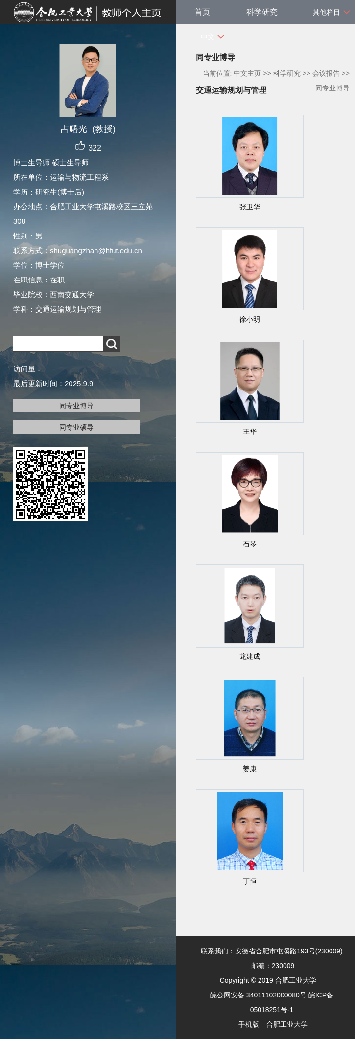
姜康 (250, 769)
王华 (250, 431)
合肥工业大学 (287, 1024)
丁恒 (250, 881)
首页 (202, 12)
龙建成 (249, 656)
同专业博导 (76, 406)
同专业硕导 (76, 427)
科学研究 (262, 12)
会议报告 (326, 73)
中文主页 (247, 73)
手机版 (248, 1024)
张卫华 (249, 207)
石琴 (250, 544)
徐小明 (249, 319)
